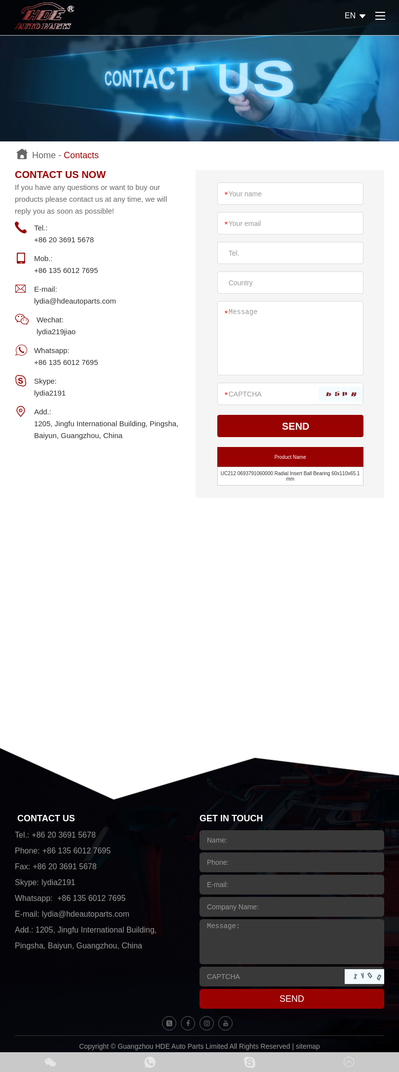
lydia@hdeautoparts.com (75, 301)
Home (44, 155)
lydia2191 (50, 393)
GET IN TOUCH (231, 818)
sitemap (308, 1046)
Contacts (81, 155)
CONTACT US (46, 818)
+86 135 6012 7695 (66, 362)
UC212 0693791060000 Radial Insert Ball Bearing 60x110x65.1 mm (290, 476)
